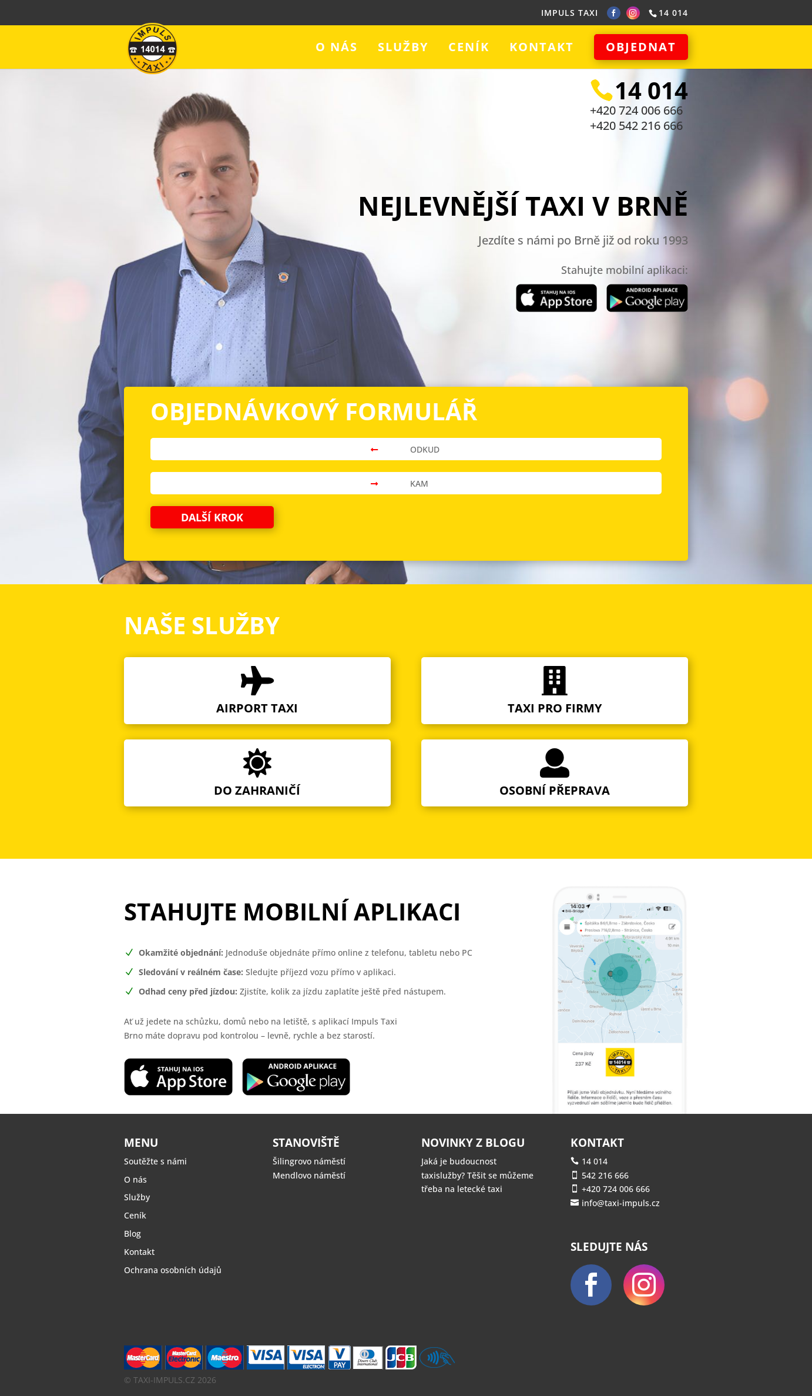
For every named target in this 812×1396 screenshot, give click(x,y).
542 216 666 (605, 1175)
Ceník (468, 49)
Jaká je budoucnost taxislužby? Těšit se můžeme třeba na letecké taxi (477, 1175)
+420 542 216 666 (636, 125)
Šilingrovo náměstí (309, 1161)
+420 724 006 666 (636, 110)
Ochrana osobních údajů (173, 1270)
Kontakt (541, 49)
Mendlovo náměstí (309, 1175)
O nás (337, 49)
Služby (403, 49)
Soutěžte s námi (155, 1161)
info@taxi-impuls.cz (621, 1202)
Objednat (641, 47)
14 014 (595, 1161)
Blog (132, 1233)
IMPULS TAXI (569, 12)
